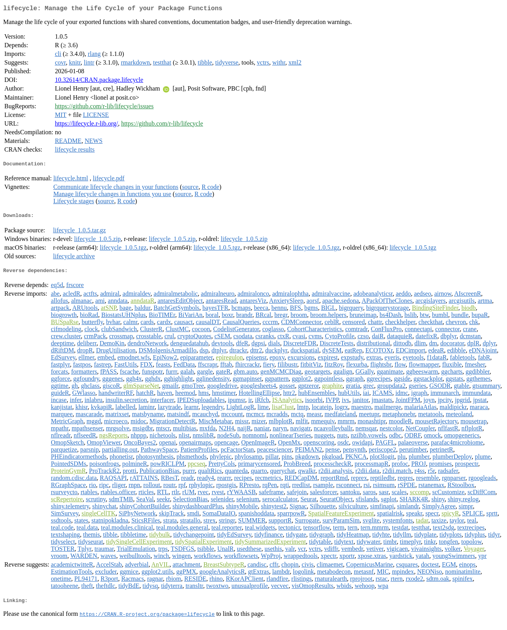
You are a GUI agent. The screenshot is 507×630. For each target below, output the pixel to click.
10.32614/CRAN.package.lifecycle (99, 81)
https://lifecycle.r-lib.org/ (86, 125)
